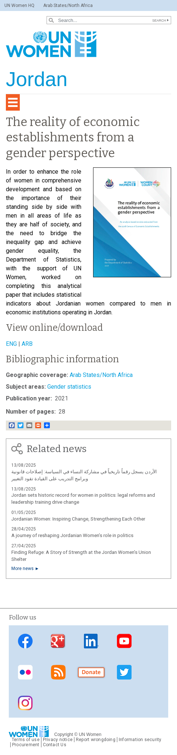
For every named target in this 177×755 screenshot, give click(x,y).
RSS (58, 672)
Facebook (25, 641)
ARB (27, 343)
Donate (91, 672)
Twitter (124, 672)
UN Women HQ (19, 5)
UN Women (90, 734)
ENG (11, 343)
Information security (140, 739)
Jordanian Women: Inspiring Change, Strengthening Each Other (78, 519)
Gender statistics (69, 386)
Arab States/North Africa (68, 5)
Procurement (26, 744)
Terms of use (26, 739)
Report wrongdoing (95, 739)
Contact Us (54, 744)
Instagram (25, 703)
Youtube (124, 641)
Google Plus (58, 641)
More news (22, 568)
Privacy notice (58, 739)
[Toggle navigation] (13, 102)
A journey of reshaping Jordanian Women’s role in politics (72, 535)
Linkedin (91, 641)
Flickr (25, 672)
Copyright (63, 734)
